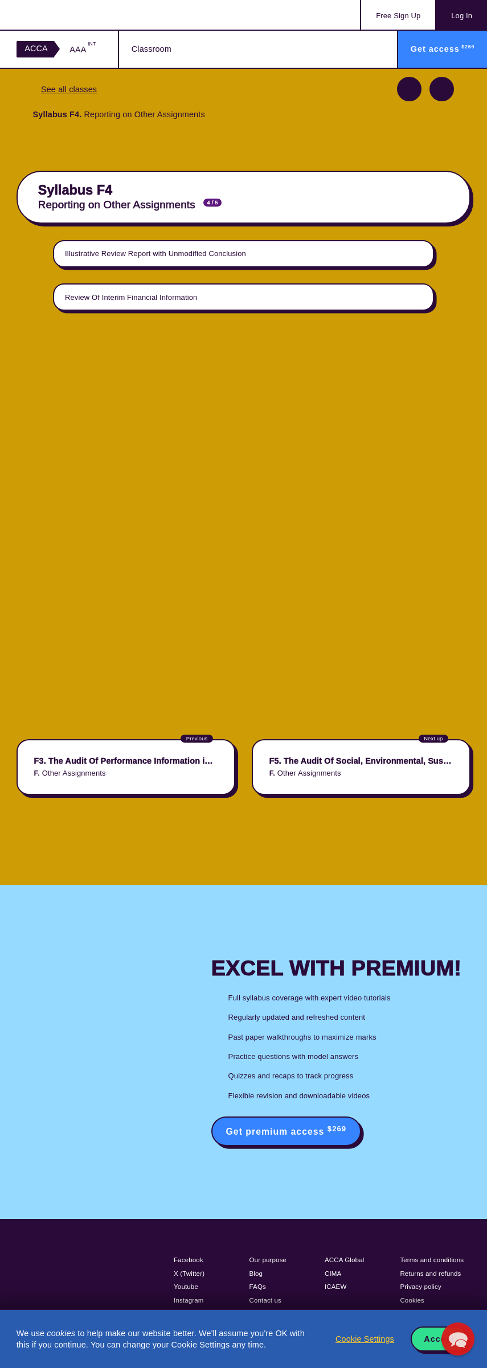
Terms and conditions (432, 1259)
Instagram (189, 1300)
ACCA (36, 48)
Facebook (188, 1259)
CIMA (333, 1273)
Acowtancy (63, 15)
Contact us (265, 1300)
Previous (409, 89)
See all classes (69, 89)
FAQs (257, 1286)
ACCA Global (344, 1259)
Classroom (151, 48)
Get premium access (286, 1130)
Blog (256, 1273)
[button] (457, 1338)
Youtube (186, 1286)
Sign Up (398, 15)
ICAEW (335, 1286)
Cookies (412, 1300)
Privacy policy (420, 1286)
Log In (461, 15)
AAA (82, 49)
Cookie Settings (364, 1339)
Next (441, 89)
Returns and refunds (430, 1273)
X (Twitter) (189, 1273)
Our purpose (268, 1259)
